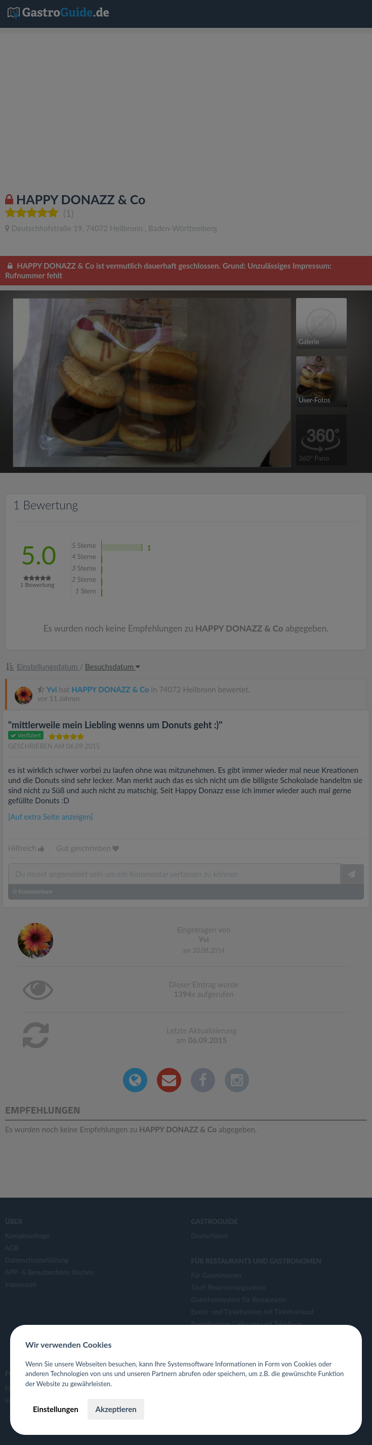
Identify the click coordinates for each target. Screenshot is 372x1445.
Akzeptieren (115, 1409)
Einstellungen (55, 1409)
